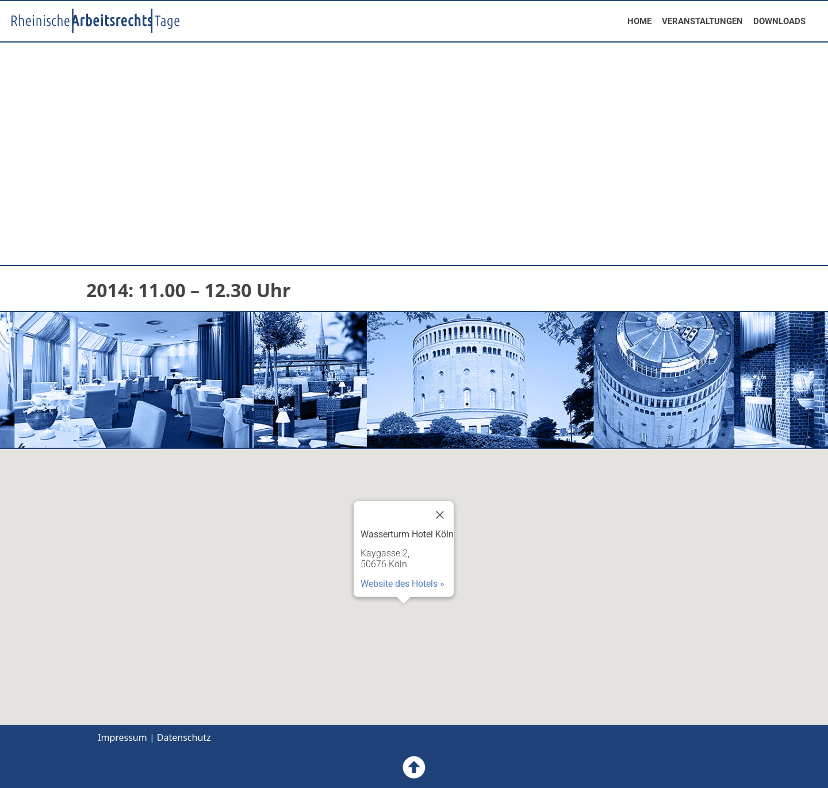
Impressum (122, 737)
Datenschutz (184, 737)
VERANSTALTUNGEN (702, 21)
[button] (403, 614)
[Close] (440, 514)
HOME (639, 21)
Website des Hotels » (402, 583)
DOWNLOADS (779, 21)
